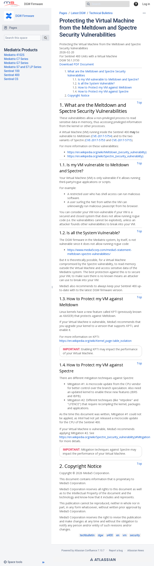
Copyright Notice (78, 95)
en (117, 535)
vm (125, 535)
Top (139, 102)
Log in (146, 4)
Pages (63, 13)
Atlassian (103, 559)
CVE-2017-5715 (122, 140)
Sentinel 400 (11, 75)
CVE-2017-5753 (95, 140)
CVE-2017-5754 (101, 136)
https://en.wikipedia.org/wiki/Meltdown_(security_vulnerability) (107, 152)
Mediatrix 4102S (14, 54)
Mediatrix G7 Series (16, 63)
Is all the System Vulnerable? (96, 83)
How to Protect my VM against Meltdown (105, 87)
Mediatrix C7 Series (16, 59)
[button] (14, 562)
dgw (100, 535)
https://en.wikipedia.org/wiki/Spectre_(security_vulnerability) (105, 156)
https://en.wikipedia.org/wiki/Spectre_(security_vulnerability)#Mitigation (104, 437)
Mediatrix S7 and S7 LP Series (22, 67)
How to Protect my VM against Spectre (103, 91)
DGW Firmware (33, 4)
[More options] (144, 13)
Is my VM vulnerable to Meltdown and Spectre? (108, 79)
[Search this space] (22, 38)
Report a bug (116, 550)
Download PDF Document (76, 64)
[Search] (107, 4)
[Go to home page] (12, 4)
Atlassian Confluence (85, 550)
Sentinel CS (11, 79)
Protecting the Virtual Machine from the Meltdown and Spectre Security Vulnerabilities (98, 27)
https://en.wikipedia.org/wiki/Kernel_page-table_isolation (95, 341)
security (135, 535)
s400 (110, 535)
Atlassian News (135, 550)
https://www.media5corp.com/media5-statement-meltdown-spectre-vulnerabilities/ (99, 252)
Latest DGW (78, 13)
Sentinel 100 (11, 71)
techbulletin (87, 535)
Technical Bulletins (101, 13)
